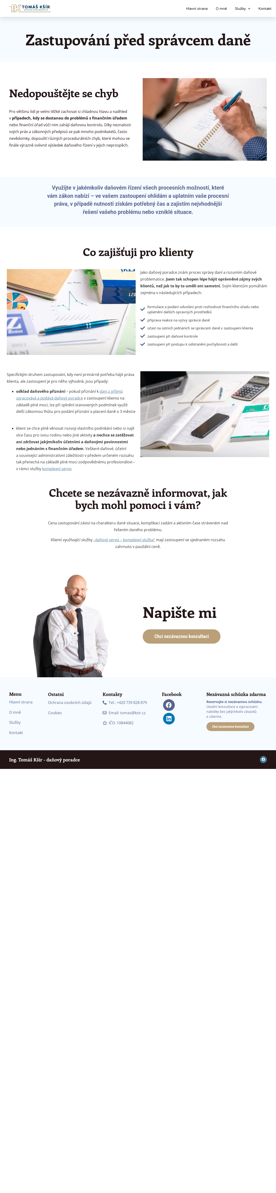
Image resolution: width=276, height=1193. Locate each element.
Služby (242, 8)
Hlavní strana (197, 9)
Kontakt (265, 9)
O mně (221, 9)
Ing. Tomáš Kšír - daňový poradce (44, 759)
